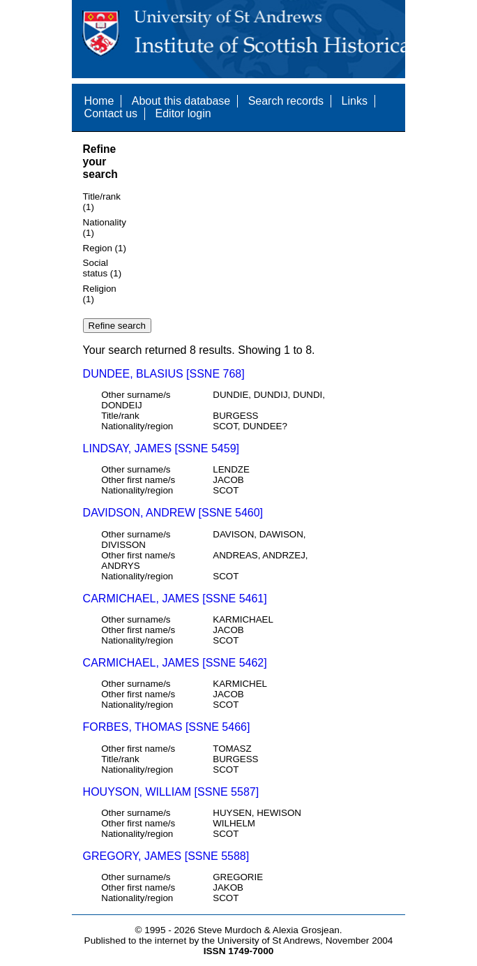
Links (355, 101)
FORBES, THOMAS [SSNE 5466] (166, 727)
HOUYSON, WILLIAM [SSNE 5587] (171, 792)
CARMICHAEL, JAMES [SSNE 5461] (175, 598)
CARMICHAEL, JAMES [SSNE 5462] (175, 663)
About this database (181, 101)
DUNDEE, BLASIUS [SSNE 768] (164, 374)
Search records (286, 101)
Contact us (110, 113)
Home (99, 101)
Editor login (183, 113)
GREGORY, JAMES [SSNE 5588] (166, 856)
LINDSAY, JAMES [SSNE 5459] (161, 448)
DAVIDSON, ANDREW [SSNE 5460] (173, 513)
